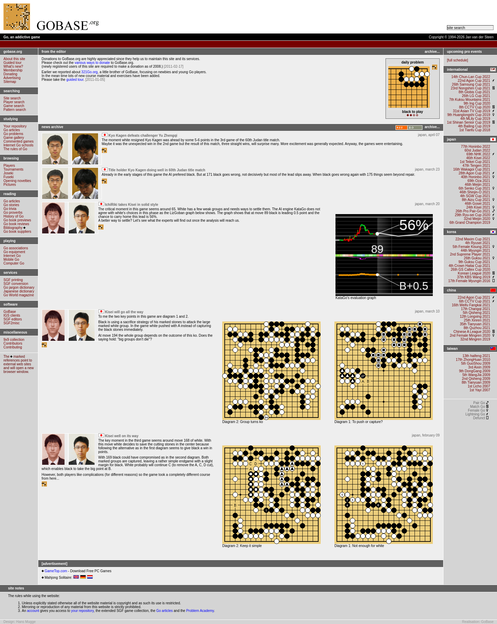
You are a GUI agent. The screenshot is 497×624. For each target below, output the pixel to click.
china (451, 290)
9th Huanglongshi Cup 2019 (468, 115)
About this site (14, 59)
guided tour (75, 79)
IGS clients (11, 315)
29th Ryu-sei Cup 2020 (472, 215)
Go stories (11, 205)
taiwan (452, 349)
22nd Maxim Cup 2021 (472, 239)
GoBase (9, 312)
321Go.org (89, 72)
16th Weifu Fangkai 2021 (471, 305)
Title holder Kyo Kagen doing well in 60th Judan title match (156, 170)
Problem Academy (200, 611)
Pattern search (14, 110)
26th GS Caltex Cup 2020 (470, 269)
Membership (12, 70)
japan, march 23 (427, 169)
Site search (12, 98)
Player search (14, 102)
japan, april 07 (429, 135)
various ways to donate (92, 63)
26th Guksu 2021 (477, 258)
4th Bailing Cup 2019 (474, 126)
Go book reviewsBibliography (16, 226)
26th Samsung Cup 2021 (471, 84)
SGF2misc (11, 323)
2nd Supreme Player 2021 (470, 254)
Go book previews (17, 220)
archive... (432, 52)
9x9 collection (14, 340)
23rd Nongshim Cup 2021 (470, 88)
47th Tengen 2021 (476, 165)
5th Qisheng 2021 (476, 313)
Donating (10, 74)
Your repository (15, 126)
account (33, 611)
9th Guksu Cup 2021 (474, 262)
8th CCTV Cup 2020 (474, 107)
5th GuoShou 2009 (475, 363)
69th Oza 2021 (478, 181)
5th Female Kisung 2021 (471, 247)
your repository (82, 611)
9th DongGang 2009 (474, 371)
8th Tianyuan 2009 (476, 382)
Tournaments (13, 169)
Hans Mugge (26, 622)
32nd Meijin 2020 (477, 219)
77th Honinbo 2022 (475, 146)
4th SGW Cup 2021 (475, 196)
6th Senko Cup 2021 (474, 188)
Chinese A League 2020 (471, 332)
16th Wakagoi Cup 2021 (471, 169)
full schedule (457, 60)
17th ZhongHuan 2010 (473, 360)
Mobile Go (11, 259)
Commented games (18, 141)
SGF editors (12, 319)
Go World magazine (18, 295)
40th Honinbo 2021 (475, 177)
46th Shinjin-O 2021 (475, 192)
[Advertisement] (271, 17)
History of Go (13, 216)
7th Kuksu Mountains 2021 (469, 100)
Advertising (11, 78)
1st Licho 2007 (479, 386)
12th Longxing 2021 (475, 316)
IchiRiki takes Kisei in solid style (131, 205)
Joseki (8, 173)
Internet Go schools (18, 145)
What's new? (13, 66)
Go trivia (9, 209)
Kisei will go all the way (124, 312)
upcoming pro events (464, 52)
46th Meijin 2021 (477, 184)
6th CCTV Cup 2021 (474, 301)
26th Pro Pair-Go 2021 (473, 211)
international (457, 69)
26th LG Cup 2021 (476, 96)
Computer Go (13, 263)
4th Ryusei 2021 (477, 243)
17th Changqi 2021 (475, 309)
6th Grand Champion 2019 (469, 222)
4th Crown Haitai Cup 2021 (469, 266)
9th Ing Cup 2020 (477, 103)
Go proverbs (12, 212)
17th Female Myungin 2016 (469, 281)
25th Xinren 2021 (477, 320)
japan (451, 139)
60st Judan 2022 (477, 150)
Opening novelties (17, 181)
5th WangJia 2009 (476, 375)
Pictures (9, 184)
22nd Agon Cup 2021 (474, 81)
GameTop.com (56, 571)
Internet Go (12, 256)
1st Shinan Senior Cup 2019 (468, 122)
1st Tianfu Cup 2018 (474, 130)
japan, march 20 (427, 204)
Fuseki (8, 177)
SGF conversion (15, 284)
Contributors (12, 343)
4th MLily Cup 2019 (475, 119)
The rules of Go (15, 149)
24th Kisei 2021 (478, 207)
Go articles (11, 130)
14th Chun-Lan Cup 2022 (470, 77)
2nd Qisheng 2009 (476, 379)
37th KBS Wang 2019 (473, 277)
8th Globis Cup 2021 (474, 92)
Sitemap (9, 82)
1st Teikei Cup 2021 (475, 162)
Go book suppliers (17, 231)
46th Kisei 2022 (478, 158)
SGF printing (13, 280)
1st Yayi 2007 (479, 390)
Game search (13, 106)
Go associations (15, 248)
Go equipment (14, 252)
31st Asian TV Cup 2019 (471, 111)
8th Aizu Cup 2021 (476, 200)
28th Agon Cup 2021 (474, 173)
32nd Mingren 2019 (475, 339)
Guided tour (12, 63)
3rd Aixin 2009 (479, 367)
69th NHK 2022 (478, 154)
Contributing (12, 347)
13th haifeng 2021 (476, 356)
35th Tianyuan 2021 (475, 324)
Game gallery (13, 138)
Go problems (13, 134)
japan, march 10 (427, 311)
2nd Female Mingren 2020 (470, 335)
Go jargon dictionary (19, 287)
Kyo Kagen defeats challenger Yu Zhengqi (142, 135)
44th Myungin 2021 (475, 250)
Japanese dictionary (18, 291)
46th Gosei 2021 (477, 203)
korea (451, 232)
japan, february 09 (426, 435)
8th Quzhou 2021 (477, 328)
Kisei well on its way (121, 436)
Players (9, 165)
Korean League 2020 (473, 273)
